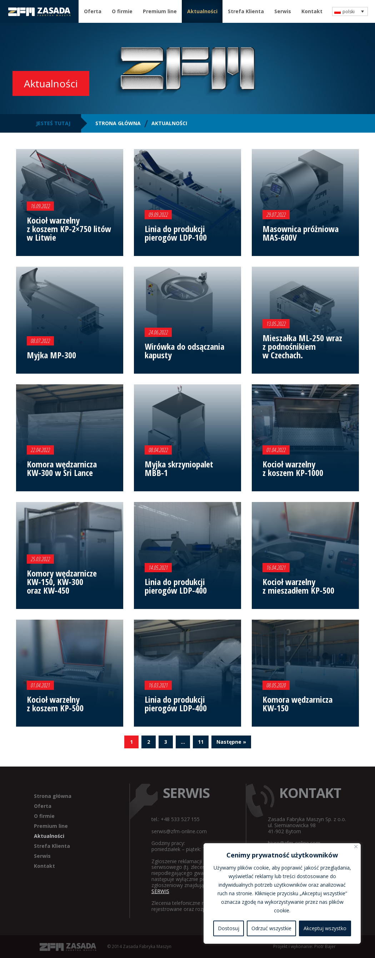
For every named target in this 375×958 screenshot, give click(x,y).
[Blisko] (356, 846)
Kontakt (311, 11)
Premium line (160, 11)
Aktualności (202, 11)
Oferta (92, 11)
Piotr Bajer (325, 946)
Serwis (282, 11)
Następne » (231, 741)
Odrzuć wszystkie (271, 928)
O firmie (122, 11)
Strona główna (52, 796)
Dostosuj (228, 928)
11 (201, 741)
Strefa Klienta (246, 11)
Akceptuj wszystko (325, 928)
